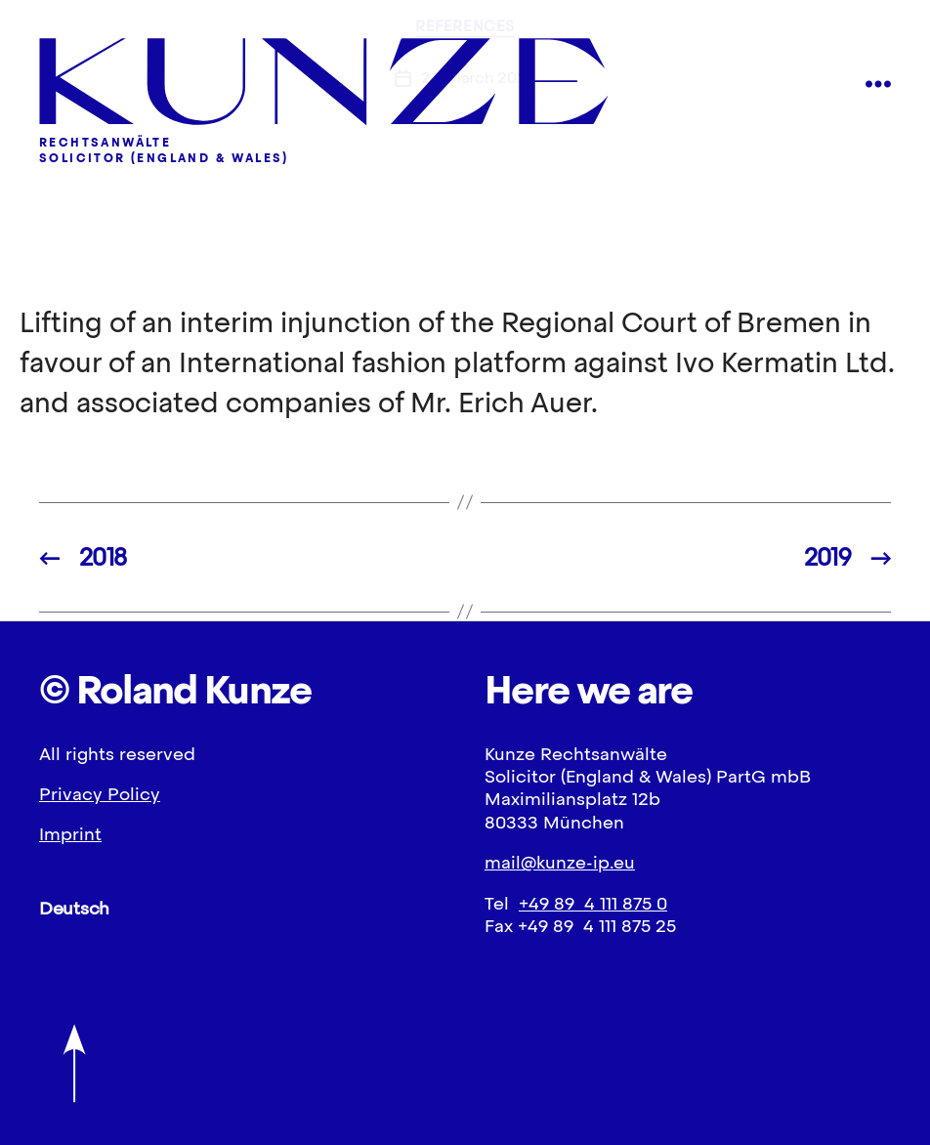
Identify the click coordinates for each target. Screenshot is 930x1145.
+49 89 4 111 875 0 (593, 903)
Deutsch (74, 908)
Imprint (70, 834)
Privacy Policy (99, 794)
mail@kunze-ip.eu (560, 862)
